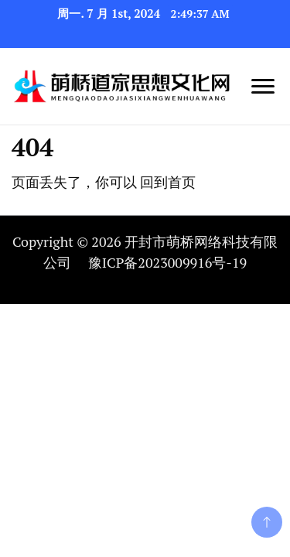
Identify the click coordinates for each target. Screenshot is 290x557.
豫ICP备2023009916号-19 (167, 262)
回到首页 (168, 182)
